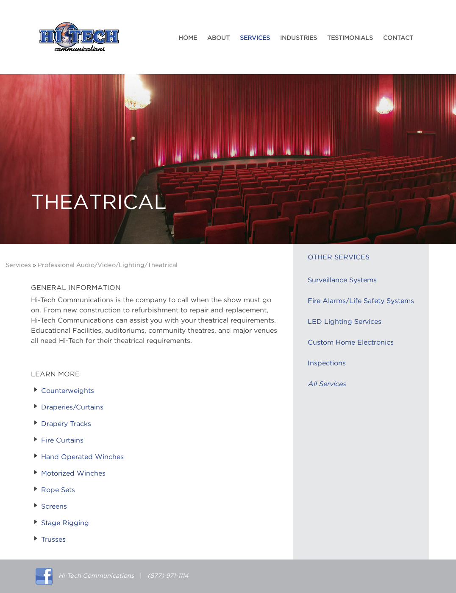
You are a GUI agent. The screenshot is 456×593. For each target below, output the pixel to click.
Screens (54, 506)
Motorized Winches (73, 473)
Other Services (339, 257)
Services (255, 38)
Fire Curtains (62, 440)
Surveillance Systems (342, 280)
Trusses (53, 539)
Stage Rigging (65, 523)
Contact (398, 38)
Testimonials (350, 38)
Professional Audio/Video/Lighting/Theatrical (108, 265)
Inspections (327, 363)
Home (187, 38)
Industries (298, 38)
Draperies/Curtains (72, 407)
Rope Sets (58, 490)
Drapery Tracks (66, 423)
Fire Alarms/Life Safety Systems (361, 301)
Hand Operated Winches (82, 457)
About (218, 38)
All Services (327, 384)
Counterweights (67, 390)
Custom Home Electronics (351, 342)
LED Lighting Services (344, 321)
